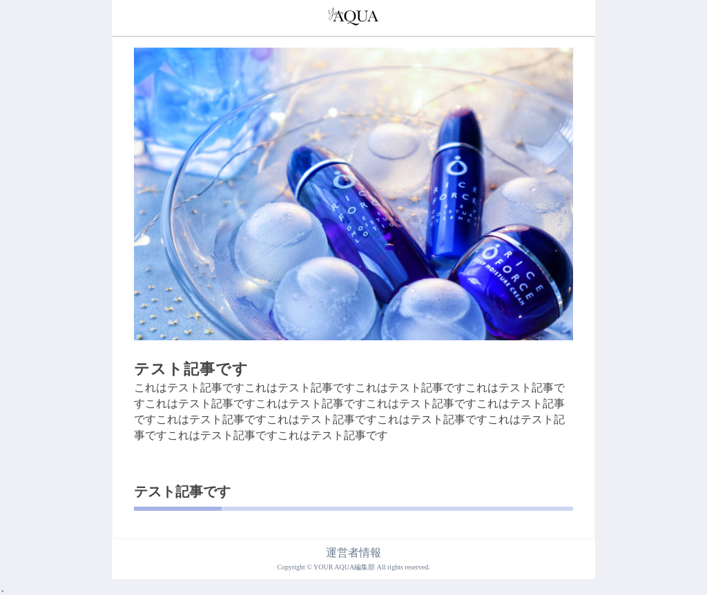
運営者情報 (353, 552)
